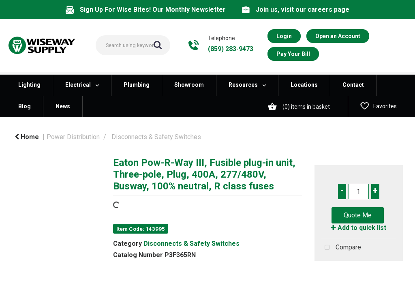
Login (284, 36)
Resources (243, 85)
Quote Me (358, 215)
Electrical (78, 85)
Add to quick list (358, 228)
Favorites (378, 106)
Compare (341, 247)
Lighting (29, 85)
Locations (304, 85)
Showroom (189, 85)
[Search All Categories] (133, 45)
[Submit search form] (157, 45)
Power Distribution (73, 137)
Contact (353, 85)
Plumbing (137, 85)
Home (27, 137)
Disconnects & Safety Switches (156, 137)
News (63, 106)
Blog (24, 106)
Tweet (358, 270)
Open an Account (337, 36)
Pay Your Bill (293, 54)
